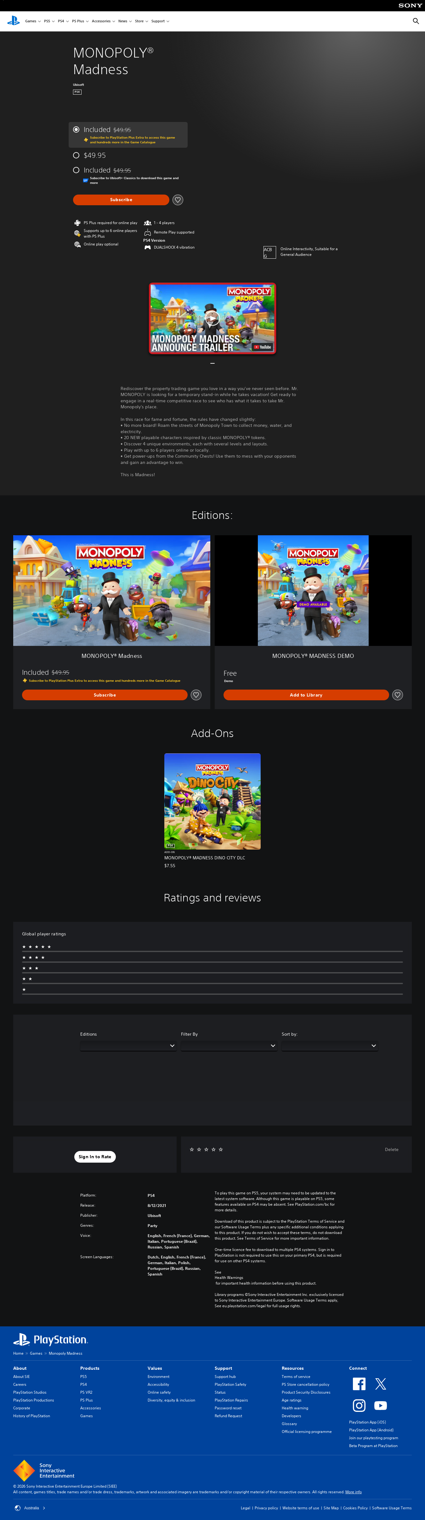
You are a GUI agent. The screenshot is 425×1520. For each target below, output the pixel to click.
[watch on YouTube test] (262, 347)
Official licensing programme (307, 1431)
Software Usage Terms (392, 1508)
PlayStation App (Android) (371, 1430)
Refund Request (228, 1415)
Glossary (289, 1423)
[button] (212, 318)
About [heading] (19, 1368)
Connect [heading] (358, 1368)
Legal (245, 1508)
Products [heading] (89, 1368)
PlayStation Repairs (231, 1400)
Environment (158, 1376)
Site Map (331, 1508)
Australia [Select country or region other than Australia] (30, 1508)
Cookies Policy (355, 1508)
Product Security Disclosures (306, 1392)
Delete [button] (392, 1149)
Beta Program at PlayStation (373, 1445)
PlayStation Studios (30, 1392)
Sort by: (290, 1034)
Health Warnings (229, 1277)
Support (158, 21)
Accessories (101, 21)
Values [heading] (155, 1368)
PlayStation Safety (230, 1384)
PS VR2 (86, 1392)
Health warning (295, 1408)
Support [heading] (223, 1368)
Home (18, 1353)
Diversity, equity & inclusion (171, 1400)
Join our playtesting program (373, 1437)
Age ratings (292, 1400)
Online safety (159, 1392)
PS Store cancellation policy (305, 1384)
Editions (88, 1034)
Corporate (21, 1408)
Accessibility (158, 1384)
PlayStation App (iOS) (367, 1422)
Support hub (225, 1376)
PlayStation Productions (33, 1400)
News (122, 21)
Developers (291, 1415)
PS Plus (78, 21)
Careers (19, 1384)
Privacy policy (266, 1508)
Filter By (189, 1034)
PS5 (47, 21)
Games (30, 21)
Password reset (228, 1408)
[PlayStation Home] (13, 21)
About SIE (21, 1376)
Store (139, 21)
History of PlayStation (31, 1415)
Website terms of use (300, 1508)
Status (220, 1392)
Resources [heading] (293, 1368)
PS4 (61, 21)
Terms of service (296, 1376)
